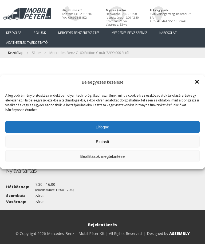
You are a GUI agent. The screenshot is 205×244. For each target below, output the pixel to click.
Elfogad (102, 126)
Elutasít (102, 141)
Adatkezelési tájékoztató (27, 42)
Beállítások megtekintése (102, 156)
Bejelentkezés (102, 224)
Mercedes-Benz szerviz (129, 32)
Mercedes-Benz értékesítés (78, 32)
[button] (197, 82)
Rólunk (40, 32)
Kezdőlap (13, 32)
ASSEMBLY (179, 233)
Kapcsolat (167, 32)
